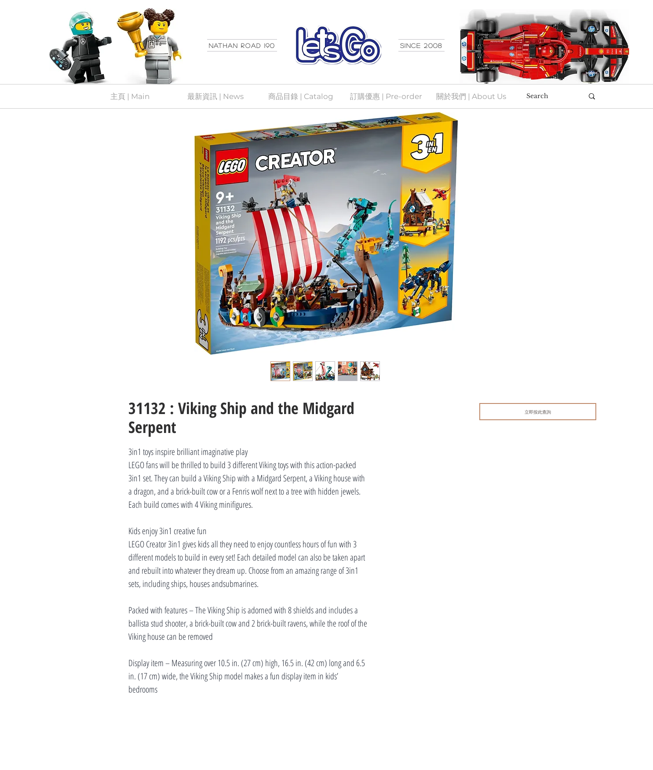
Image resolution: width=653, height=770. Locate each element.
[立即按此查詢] (537, 411)
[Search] (548, 96)
